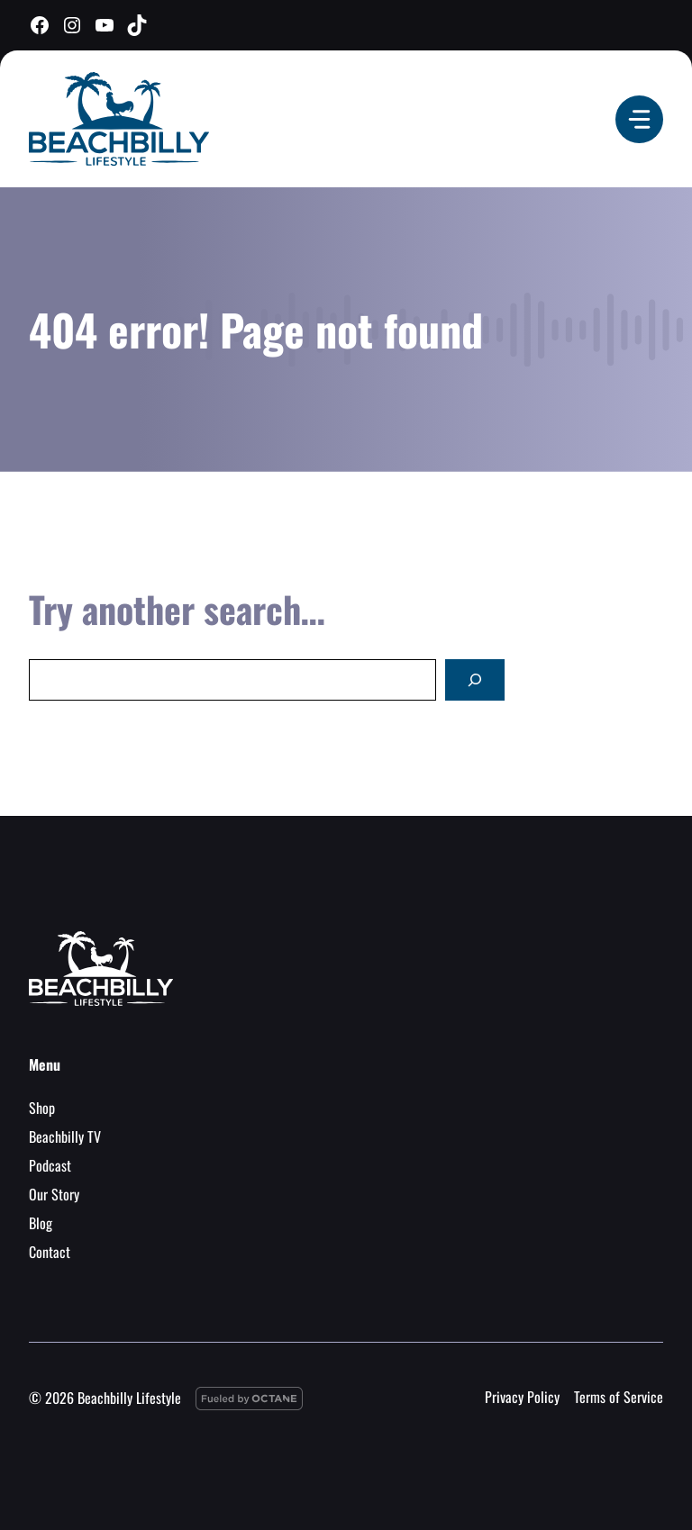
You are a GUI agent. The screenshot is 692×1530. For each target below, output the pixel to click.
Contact (49, 1252)
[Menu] (639, 119)
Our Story (54, 1194)
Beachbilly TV (65, 1136)
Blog (40, 1223)
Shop (42, 1107)
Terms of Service (618, 1397)
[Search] (475, 680)
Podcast (50, 1165)
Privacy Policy (522, 1397)
